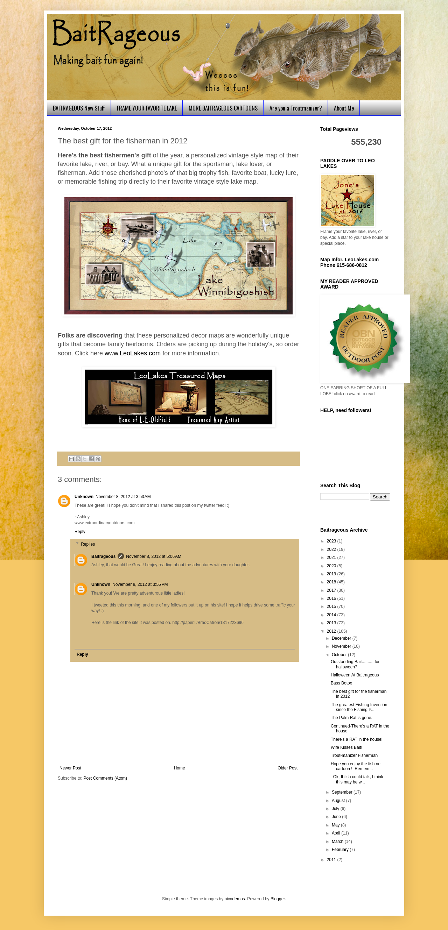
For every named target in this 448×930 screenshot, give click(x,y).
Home (179, 768)
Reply (80, 531)
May (336, 825)
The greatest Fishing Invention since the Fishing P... (359, 707)
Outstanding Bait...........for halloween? (355, 664)
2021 (332, 557)
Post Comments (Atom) (105, 778)
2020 (332, 565)
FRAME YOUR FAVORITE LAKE (147, 108)
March (338, 841)
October (340, 654)
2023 (332, 541)
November (342, 646)
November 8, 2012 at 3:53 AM (123, 496)
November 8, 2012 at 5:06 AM (153, 556)
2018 (332, 582)
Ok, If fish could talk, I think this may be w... (357, 779)
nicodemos (235, 898)
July (336, 808)
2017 (332, 590)
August (339, 800)
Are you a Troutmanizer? (296, 108)
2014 (332, 614)
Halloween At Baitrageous (355, 675)
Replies (88, 544)
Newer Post (70, 768)
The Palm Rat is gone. (351, 717)
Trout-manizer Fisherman (354, 755)
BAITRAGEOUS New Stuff (79, 108)
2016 (332, 598)
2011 (332, 859)
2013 (332, 622)
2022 (332, 549)
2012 (332, 631)
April (336, 833)
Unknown (84, 496)
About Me (344, 108)
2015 (332, 606)
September (343, 792)
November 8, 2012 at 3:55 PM (140, 584)
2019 (332, 574)
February (341, 849)
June (337, 816)
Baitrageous (103, 556)
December (342, 638)
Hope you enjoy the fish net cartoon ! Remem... (356, 766)
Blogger (278, 898)
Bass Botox (341, 683)
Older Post (288, 768)
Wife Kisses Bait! (346, 747)
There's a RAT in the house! (357, 739)
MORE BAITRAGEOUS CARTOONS (223, 108)
